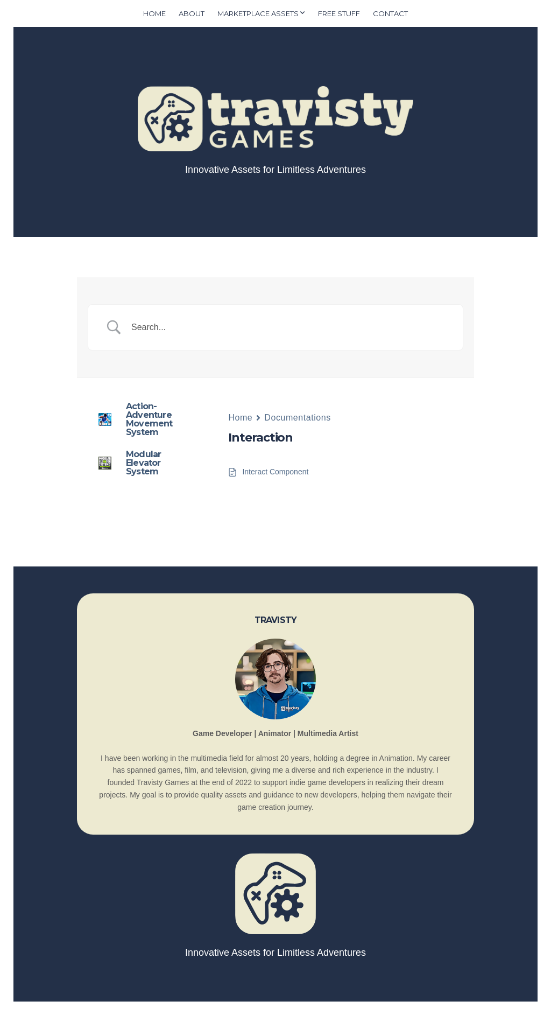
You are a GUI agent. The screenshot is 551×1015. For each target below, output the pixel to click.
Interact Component (275, 471)
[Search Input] (289, 327)
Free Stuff (339, 13)
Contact (390, 13)
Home (154, 13)
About (191, 13)
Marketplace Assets (258, 13)
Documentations (297, 417)
